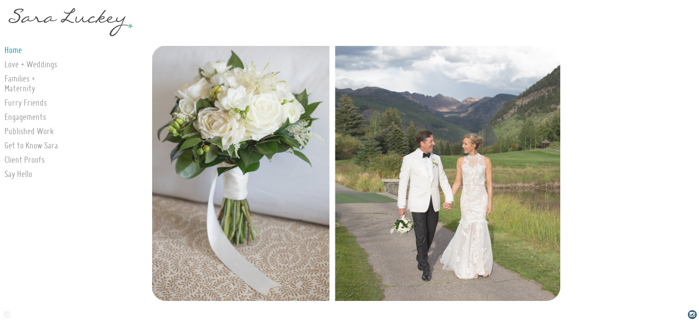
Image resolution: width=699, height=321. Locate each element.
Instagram (692, 314)
